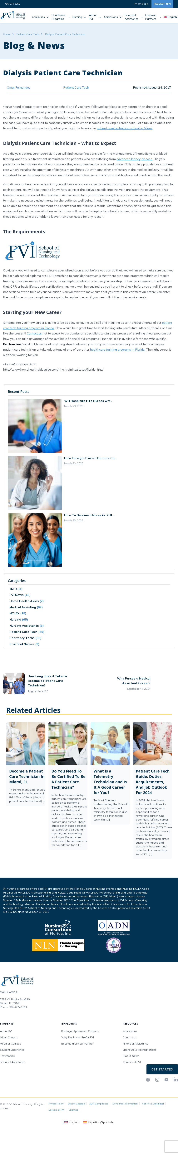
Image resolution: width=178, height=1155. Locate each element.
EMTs (13, 589)
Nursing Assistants (24, 625)
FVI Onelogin (141, 3)
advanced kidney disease (134, 159)
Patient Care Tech (28, 34)
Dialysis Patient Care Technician (65, 34)
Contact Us (130, 1037)
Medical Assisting (22, 607)
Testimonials (8, 1056)
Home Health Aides (24, 601)
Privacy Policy (55, 1103)
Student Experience (12, 1049)
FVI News (16, 595)
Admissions (130, 1031)
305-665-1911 (18, 1007)
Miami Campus (9, 1037)
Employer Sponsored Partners (80, 1031)
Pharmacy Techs (22, 638)
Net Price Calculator (153, 1103)
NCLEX (14, 613)
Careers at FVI (132, 1062)
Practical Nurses (21, 644)
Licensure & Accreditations (139, 1049)
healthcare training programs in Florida (117, 349)
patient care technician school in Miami (124, 128)
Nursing (15, 619)
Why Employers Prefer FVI (77, 1037)
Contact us (34, 333)
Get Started (162, 1069)
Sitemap (73, 1109)
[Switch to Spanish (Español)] (98, 1122)
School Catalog (76, 1103)
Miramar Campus (10, 1043)
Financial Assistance (12, 1062)
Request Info (162, 3)
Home (6, 34)
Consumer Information (125, 1103)
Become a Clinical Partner (77, 1043)
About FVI (6, 1031)
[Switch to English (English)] (71, 1122)
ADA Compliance (98, 1103)
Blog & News (131, 1056)
